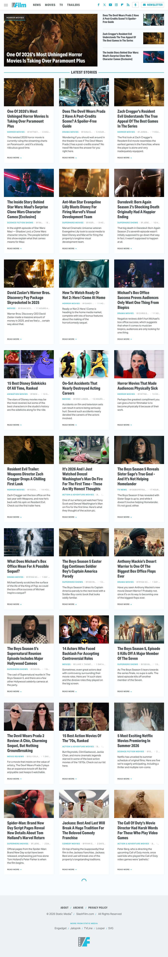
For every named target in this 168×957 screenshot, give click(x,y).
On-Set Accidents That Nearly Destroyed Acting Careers (81, 388)
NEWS (37, 5)
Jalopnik (75, 928)
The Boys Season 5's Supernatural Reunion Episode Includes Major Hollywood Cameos (25, 656)
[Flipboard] (122, 5)
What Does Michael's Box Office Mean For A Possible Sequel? (28, 566)
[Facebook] (98, 5)
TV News (122, 490)
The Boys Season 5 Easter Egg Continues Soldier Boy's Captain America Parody (82, 569)
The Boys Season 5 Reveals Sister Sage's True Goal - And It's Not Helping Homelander (138, 476)
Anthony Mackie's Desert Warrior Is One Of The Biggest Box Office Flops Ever (136, 569)
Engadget (61, 928)
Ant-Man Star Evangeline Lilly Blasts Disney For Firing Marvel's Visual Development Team (81, 209)
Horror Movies (15, 17)
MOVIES (50, 5)
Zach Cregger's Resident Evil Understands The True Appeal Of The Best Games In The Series (119, 37)
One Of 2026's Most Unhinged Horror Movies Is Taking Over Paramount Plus (46, 57)
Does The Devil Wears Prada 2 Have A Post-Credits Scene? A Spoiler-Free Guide (121, 19)
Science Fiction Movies (130, 751)
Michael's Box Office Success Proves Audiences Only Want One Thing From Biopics (138, 300)
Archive (78, 907)
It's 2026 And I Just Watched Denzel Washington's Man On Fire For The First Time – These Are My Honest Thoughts (82, 479)
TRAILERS (73, 5)
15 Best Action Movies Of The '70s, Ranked (81, 738)
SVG (110, 928)
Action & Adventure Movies (78, 495)
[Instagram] (116, 5)
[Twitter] (104, 5)
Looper (100, 928)
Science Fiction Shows (20, 223)
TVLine (88, 928)
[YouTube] (110, 5)
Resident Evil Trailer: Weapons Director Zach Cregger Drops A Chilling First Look (26, 476)
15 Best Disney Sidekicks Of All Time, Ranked (26, 386)
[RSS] (128, 5)
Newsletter (153, 5)
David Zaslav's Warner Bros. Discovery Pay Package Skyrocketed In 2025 (28, 297)
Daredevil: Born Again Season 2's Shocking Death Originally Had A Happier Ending (138, 209)
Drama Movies (70, 132)
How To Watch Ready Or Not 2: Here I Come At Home (83, 295)
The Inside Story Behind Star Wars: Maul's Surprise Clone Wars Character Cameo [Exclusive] (121, 56)
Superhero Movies (73, 223)
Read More (13, 157)
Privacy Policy (98, 907)
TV (61, 5)
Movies (11, 308)
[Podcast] (135, 5)
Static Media (63, 914)
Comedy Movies (71, 844)
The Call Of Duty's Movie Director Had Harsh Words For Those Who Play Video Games (137, 830)
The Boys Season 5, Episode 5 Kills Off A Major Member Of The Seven (138, 653)
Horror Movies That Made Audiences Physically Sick (137, 386)
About (65, 907)
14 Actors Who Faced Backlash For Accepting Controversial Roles (80, 653)
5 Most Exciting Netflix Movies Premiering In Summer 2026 (135, 740)
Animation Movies (17, 394)
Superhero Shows (127, 223)
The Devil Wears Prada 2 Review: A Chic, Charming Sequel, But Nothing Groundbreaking (27, 743)
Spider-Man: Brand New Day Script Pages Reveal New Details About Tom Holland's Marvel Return (26, 830)
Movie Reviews (15, 756)
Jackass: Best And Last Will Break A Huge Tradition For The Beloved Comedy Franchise (83, 830)
